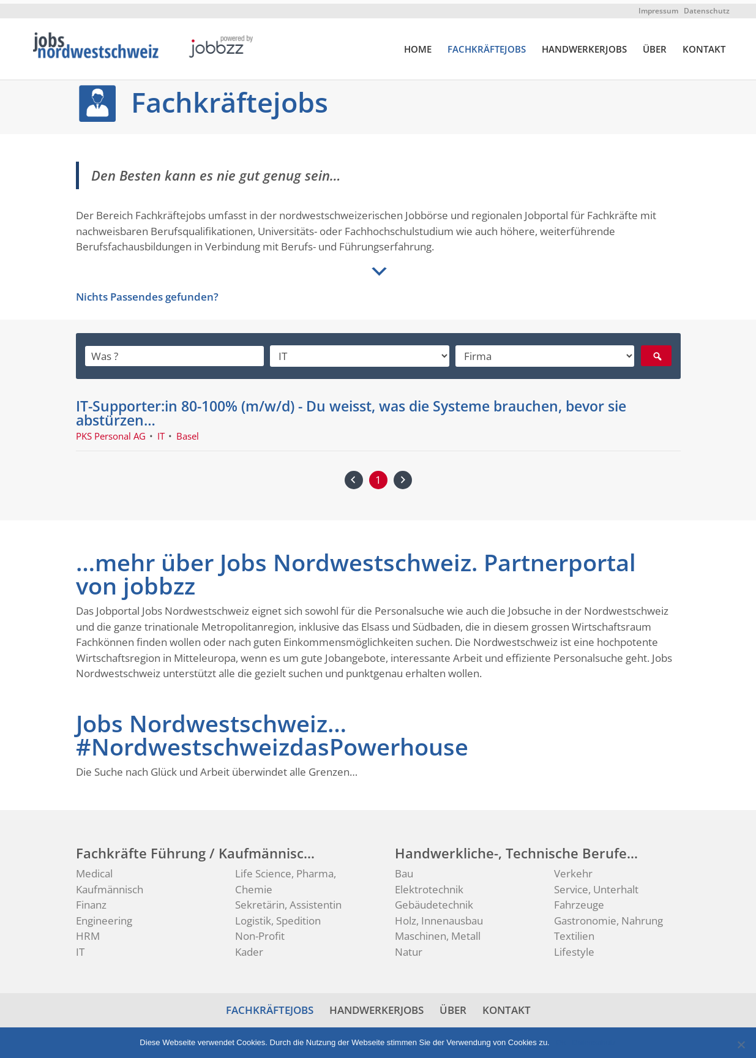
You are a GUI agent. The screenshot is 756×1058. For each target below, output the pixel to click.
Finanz (91, 901)
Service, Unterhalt (596, 886)
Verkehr (573, 870)
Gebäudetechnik (434, 901)
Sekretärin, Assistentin (288, 901)
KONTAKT (704, 45)
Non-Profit (260, 932)
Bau (404, 870)
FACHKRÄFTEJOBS (486, 45)
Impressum (658, 7)
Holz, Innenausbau (439, 917)
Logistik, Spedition (278, 917)
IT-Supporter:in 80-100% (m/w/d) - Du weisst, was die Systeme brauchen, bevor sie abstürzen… (351, 409)
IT (80, 948)
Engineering (104, 917)
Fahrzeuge (579, 901)
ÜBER (655, 45)
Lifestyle (574, 948)
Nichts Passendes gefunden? (147, 293)
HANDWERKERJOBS (584, 45)
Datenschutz (707, 7)
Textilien (574, 932)
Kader (249, 948)
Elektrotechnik (429, 886)
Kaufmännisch (109, 886)
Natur (408, 948)
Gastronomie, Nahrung (608, 917)
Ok (561, 1038)
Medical (94, 870)
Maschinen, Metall (438, 932)
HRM (88, 932)
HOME (418, 45)
